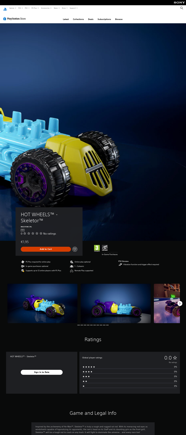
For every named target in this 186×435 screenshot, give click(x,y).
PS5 (19, 8)
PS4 (26, 8)
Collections (78, 16)
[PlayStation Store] (15, 16)
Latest (66, 16)
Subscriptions (104, 16)
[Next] (179, 300)
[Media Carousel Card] (42, 300)
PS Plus (34, 8)
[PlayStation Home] (5, 8)
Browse (118, 16)
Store (64, 8)
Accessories (45, 8)
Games (11, 8)
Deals (90, 16)
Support (73, 8)
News (56, 8)
